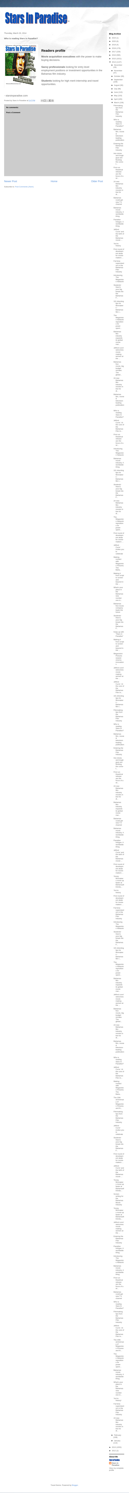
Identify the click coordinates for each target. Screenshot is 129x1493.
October (117, 76)
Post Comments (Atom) (24, 187)
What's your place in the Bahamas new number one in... (118, 593)
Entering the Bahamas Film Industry (118, 147)
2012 (114, 1451)
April (116, 99)
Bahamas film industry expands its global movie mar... (118, 338)
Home (54, 181)
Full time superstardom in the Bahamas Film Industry (118, 266)
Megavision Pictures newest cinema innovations (118, 659)
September (118, 80)
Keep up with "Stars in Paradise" (118, 634)
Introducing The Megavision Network (118, 278)
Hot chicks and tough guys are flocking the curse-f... (118, 158)
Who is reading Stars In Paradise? (118, 123)
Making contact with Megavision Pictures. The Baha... (118, 563)
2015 (114, 59)
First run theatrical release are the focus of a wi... (118, 172)
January (117, 1441)
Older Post (97, 181)
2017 (114, 52)
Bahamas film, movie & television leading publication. (118, 400)
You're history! (117, 1399)
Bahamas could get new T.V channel (118, 201)
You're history (117, 245)
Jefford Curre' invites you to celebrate (118, 549)
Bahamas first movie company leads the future (118, 608)
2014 (114, 62)
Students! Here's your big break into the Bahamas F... (118, 291)
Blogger (75, 1485)
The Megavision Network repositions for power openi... (118, 321)
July (116, 89)
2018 (114, 48)
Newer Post (10, 181)
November (118, 71)
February (117, 1435)
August (117, 85)
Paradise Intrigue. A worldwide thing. (118, 223)
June (116, 92)
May (116, 96)
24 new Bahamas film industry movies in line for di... (118, 188)
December (118, 65)
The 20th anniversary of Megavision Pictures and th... (118, 1103)
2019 (114, 45)
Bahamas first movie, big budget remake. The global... (118, 368)
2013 (114, 1447)
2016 (114, 55)
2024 (114, 38)
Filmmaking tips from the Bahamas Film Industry (118, 111)
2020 (114, 41)
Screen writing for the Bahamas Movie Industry (118, 1199)
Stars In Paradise (115, 1464)
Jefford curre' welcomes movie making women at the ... (118, 353)
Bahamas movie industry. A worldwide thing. (118, 212)
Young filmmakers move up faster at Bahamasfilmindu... (118, 881)
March (117, 103)
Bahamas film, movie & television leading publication (118, 134)
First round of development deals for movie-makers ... (118, 253)
